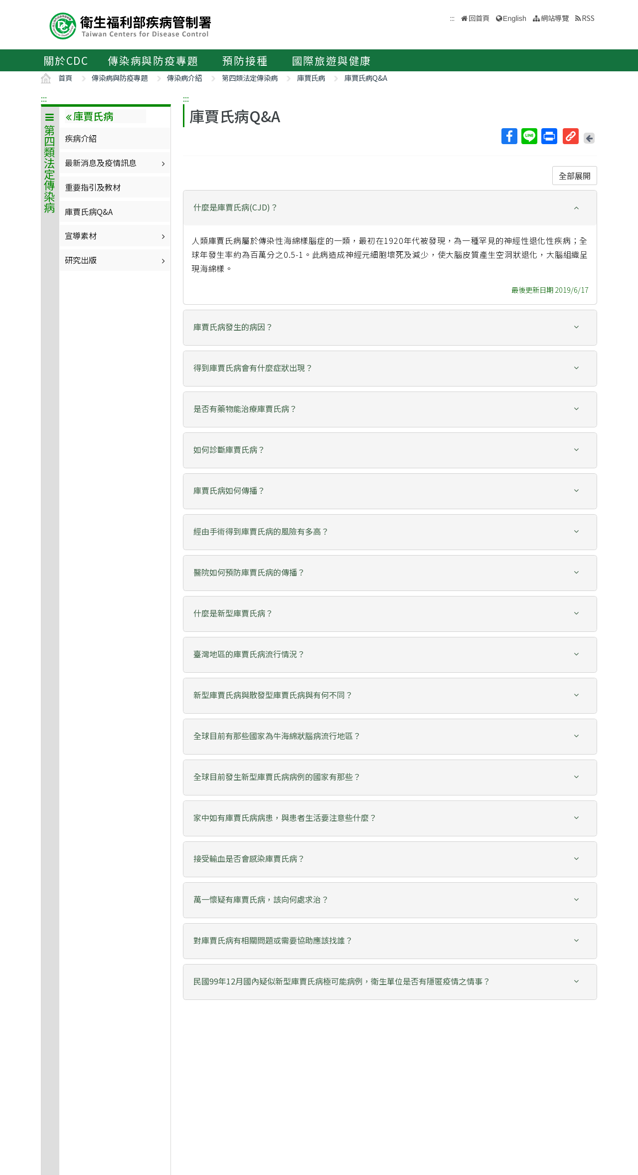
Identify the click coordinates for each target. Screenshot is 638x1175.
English (514, 18)
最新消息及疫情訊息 (116, 163)
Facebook (508, 136)
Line (528, 136)
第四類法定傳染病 (250, 77)
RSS (588, 17)
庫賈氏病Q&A (365, 77)
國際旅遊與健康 (332, 60)
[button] (390, 207)
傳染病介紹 (184, 77)
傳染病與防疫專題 (153, 60)
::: (44, 98)
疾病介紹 (81, 138)
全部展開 (575, 176)
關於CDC (66, 60)
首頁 (65, 77)
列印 (548, 136)
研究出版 (116, 260)
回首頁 (479, 17)
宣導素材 (116, 235)
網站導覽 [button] (555, 17)
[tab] (390, 208)
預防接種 (245, 60)
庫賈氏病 (311, 77)
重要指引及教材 (93, 187)
